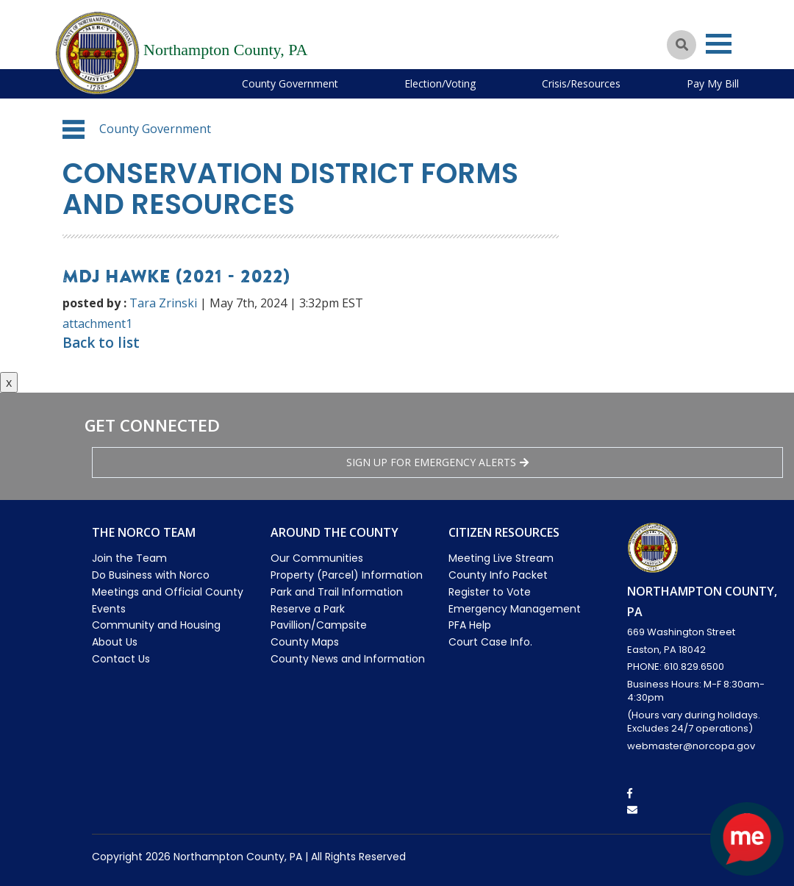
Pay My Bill (713, 83)
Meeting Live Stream (501, 558)
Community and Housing (156, 625)
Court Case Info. (490, 642)
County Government (290, 83)
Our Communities (317, 558)
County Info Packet (498, 575)
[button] (73, 129)
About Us (114, 642)
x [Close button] (9, 382)
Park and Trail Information (337, 592)
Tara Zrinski (163, 303)
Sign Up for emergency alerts (437, 462)
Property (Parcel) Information (347, 575)
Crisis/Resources (581, 83)
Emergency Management (514, 608)
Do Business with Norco (151, 575)
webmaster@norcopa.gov (691, 746)
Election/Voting (440, 83)
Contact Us (121, 658)
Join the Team (129, 558)
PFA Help (469, 625)
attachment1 (97, 323)
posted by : (94, 303)
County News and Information (348, 658)
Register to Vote (489, 592)
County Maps (305, 642)
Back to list (101, 342)
